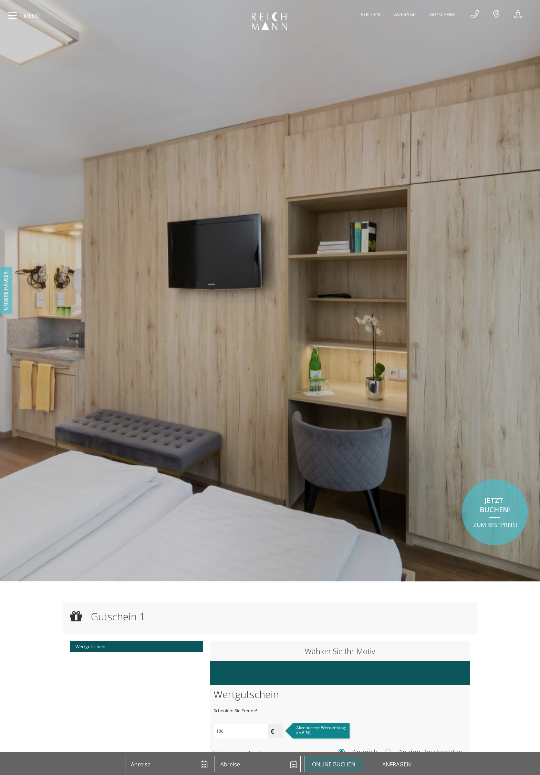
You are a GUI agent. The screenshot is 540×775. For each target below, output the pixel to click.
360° (518, 16)
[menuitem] (136, 646)
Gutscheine (443, 14)
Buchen (369, 14)
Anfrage (404, 14)
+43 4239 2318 (476, 16)
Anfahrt (497, 16)
